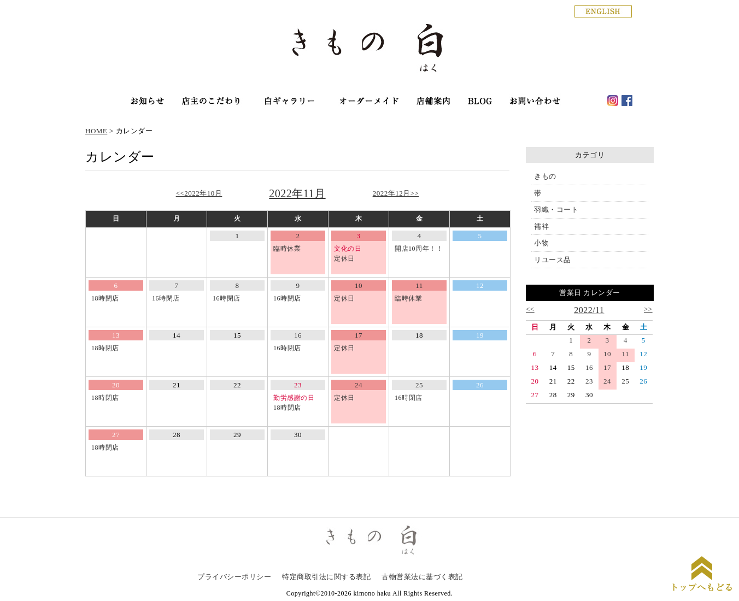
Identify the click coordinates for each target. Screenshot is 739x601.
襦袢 (541, 226)
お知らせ (147, 102)
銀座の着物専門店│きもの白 (369, 50)
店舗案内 (434, 102)
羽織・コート (556, 209)
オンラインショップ (289, 102)
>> (648, 309)
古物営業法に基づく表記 (422, 577)
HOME (96, 131)
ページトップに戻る (702, 575)
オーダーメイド (369, 102)
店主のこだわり (211, 102)
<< (530, 309)
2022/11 (589, 310)
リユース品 (552, 260)
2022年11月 (297, 193)
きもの (545, 176)
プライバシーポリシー (234, 577)
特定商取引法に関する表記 (326, 577)
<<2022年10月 (199, 193)
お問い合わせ (535, 102)
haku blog (480, 102)
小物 (541, 243)
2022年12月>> (396, 193)
